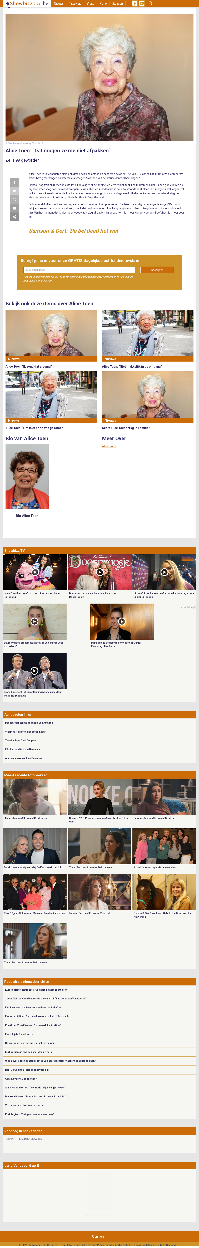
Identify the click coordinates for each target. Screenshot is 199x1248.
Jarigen (117, 3)
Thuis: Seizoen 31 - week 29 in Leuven (25, 962)
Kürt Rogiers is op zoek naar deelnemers (28, 1052)
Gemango (171, 1245)
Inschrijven (157, 270)
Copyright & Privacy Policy (89, 1245)
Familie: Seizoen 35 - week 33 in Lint (89, 913)
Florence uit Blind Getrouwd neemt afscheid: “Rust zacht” (38, 1016)
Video (90, 3)
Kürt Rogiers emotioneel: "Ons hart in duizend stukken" (36, 989)
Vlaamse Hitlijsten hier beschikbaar (25, 731)
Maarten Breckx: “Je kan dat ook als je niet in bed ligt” (35, 1096)
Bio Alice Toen (27, 516)
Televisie (75, 3)
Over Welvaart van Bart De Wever (23, 758)
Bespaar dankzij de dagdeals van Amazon (29, 722)
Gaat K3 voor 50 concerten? (21, 1078)
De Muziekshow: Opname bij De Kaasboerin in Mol (32, 867)
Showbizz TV (14, 551)
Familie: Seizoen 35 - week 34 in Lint (154, 818)
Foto (103, 3)
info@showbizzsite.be (119, 1245)
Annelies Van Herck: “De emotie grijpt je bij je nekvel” (35, 1087)
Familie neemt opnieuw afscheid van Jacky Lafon (33, 1007)
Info (69, 1245)
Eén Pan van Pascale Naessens (23, 749)
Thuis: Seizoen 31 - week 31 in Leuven (26, 818)
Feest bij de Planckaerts (19, 1034)
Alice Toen (109, 446)
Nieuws (59, 3)
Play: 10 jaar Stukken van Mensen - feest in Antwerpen (34, 913)
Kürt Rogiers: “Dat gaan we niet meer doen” (29, 1114)
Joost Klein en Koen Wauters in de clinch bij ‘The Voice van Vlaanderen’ (45, 998)
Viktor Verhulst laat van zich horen (24, 1105)
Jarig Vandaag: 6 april (21, 1165)
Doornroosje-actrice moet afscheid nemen (29, 1043)
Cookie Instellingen (145, 1245)
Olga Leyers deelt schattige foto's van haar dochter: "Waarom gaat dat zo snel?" (50, 1060)
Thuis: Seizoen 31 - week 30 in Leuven (90, 867)
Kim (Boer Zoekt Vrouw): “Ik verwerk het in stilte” (33, 1025)
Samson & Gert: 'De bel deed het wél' (74, 231)
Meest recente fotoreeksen (25, 775)
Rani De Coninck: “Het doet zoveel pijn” (27, 1069)
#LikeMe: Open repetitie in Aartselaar (155, 867)
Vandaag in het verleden (23, 1131)
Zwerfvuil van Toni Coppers (20, 740)
